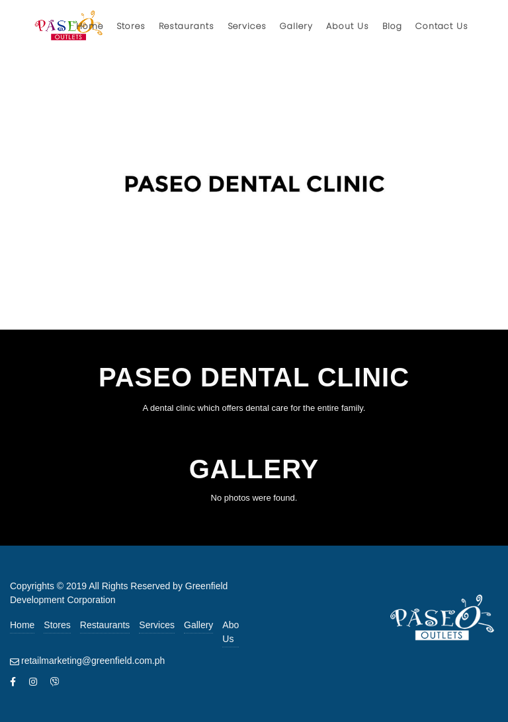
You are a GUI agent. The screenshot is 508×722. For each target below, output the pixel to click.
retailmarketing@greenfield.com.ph (93, 660)
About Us (234, 632)
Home (22, 625)
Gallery (198, 625)
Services (157, 625)
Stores (57, 625)
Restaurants (105, 625)
